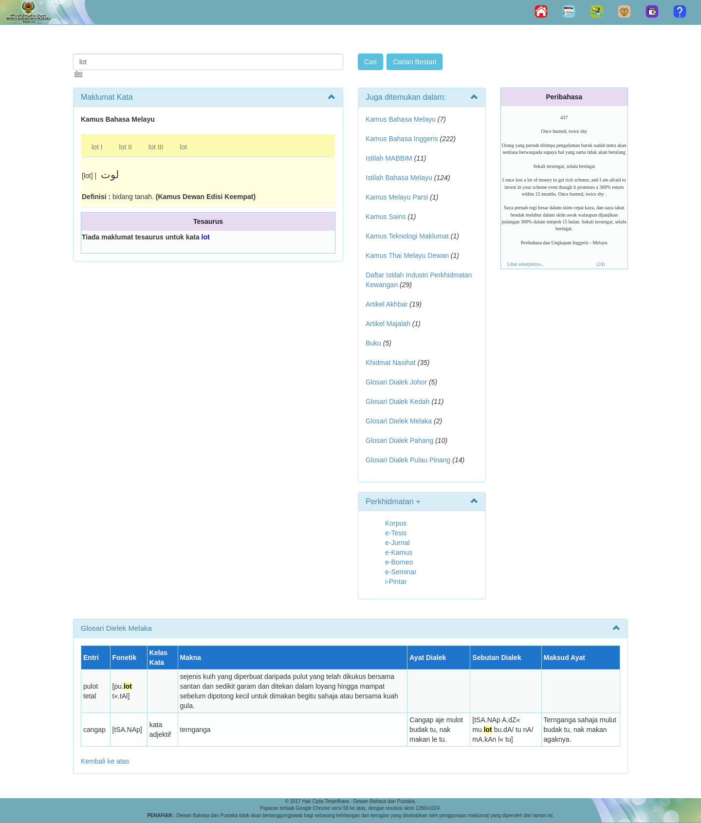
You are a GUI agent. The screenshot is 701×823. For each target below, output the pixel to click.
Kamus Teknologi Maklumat (407, 236)
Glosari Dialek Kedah (398, 401)
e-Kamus (398, 552)
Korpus (395, 523)
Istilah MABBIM (389, 158)
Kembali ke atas (105, 761)
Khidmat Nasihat (391, 362)
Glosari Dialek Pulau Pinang (408, 460)
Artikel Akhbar (386, 304)
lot (183, 147)
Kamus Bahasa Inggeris (402, 139)
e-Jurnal (397, 543)
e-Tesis (395, 533)
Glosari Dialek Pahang (399, 440)
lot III (155, 147)
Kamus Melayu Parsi (397, 197)
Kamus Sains (386, 216)
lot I (97, 147)
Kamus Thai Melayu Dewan (407, 255)
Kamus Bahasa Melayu (402, 119)
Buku (373, 343)
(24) (601, 264)
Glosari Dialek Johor (396, 382)
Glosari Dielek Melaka (399, 421)
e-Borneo (399, 562)
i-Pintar (395, 581)
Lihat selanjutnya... (526, 264)
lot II (125, 147)
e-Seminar (401, 572)
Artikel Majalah (388, 324)
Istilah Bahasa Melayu (399, 178)
